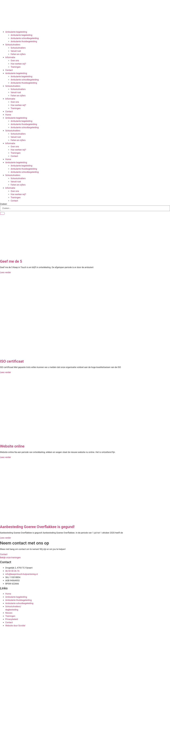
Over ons (15, 60)
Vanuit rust (16, 51)
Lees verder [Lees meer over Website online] (5, 457)
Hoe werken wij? (18, 64)
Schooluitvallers (12, 44)
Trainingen (16, 67)
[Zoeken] (2, 213)
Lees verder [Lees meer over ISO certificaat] (5, 372)
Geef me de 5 (11, 261)
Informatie (10, 57)
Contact (9, 70)
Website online (12, 446)
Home (8, 114)
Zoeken (3, 204)
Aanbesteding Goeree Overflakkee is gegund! (37, 527)
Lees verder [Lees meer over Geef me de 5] (5, 272)
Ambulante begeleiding (16, 32)
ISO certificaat (12, 361)
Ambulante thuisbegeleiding (24, 41)
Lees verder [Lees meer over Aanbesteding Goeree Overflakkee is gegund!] (5, 538)
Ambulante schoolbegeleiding (25, 38)
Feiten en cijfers (18, 54)
